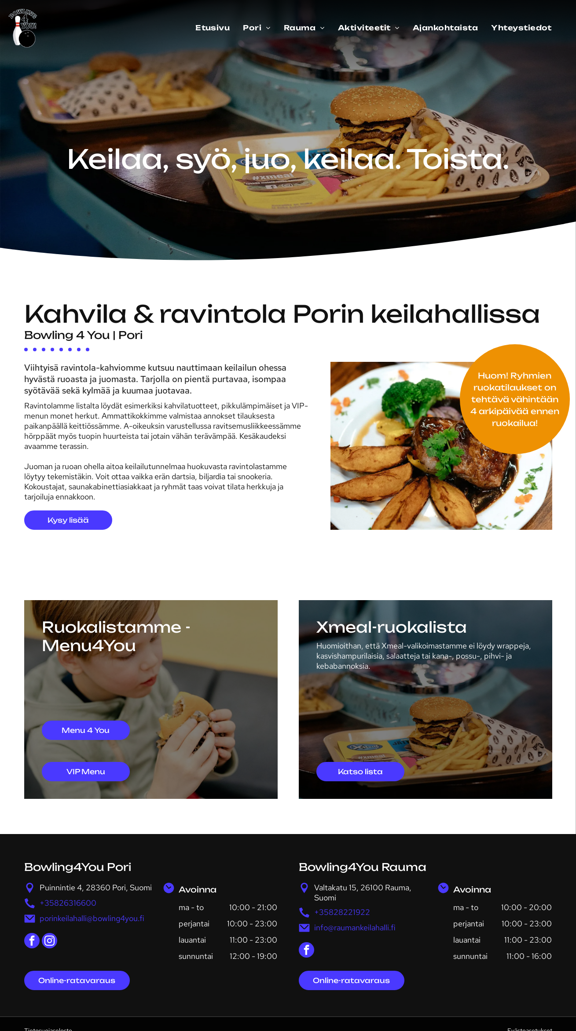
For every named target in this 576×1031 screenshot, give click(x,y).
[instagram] (49, 942)
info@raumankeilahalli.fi (355, 927)
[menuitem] (212, 27)
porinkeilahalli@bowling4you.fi (92, 918)
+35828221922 (342, 912)
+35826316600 (68, 903)
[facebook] (32, 942)
